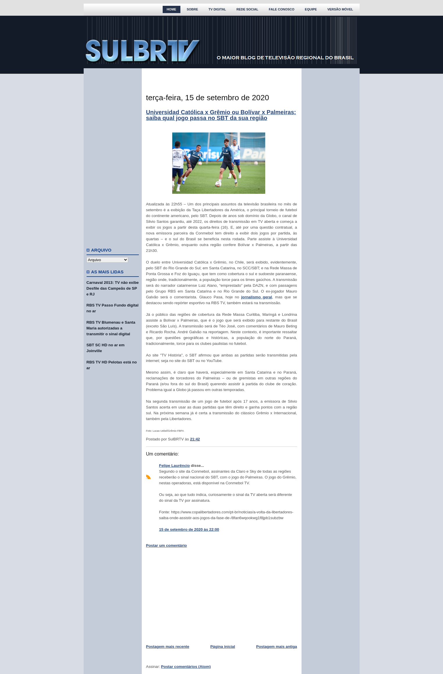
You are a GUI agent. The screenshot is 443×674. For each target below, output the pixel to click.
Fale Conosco (281, 9)
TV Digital (217, 9)
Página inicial (222, 646)
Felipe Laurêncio (174, 465)
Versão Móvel (340, 9)
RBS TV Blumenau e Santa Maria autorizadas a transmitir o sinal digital (111, 328)
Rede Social (247, 9)
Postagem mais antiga (276, 646)
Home (171, 9)
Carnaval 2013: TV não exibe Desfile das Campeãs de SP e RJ (113, 288)
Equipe (311, 9)
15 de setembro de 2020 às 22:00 (189, 529)
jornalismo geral (256, 297)
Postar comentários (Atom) (186, 666)
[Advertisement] (113, 155)
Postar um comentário (166, 545)
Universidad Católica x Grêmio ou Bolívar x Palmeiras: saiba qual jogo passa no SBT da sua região (221, 115)
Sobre (192, 9)
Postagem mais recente (167, 646)
